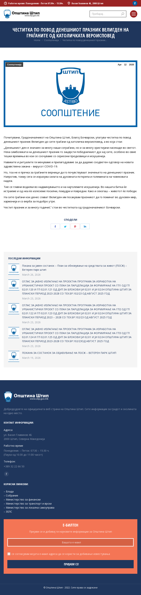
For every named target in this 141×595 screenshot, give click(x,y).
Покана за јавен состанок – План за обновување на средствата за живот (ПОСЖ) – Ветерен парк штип (74, 267)
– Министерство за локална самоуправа (29, 507)
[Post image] (13, 269)
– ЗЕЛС (8, 511)
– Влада (9, 491)
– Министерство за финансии (22, 499)
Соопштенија (14, 64)
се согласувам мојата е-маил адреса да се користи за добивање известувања (61, 554)
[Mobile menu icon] (133, 14)
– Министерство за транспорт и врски (28, 503)
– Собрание (11, 495)
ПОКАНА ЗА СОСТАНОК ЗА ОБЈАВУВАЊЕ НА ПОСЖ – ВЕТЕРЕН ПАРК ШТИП (69, 353)
